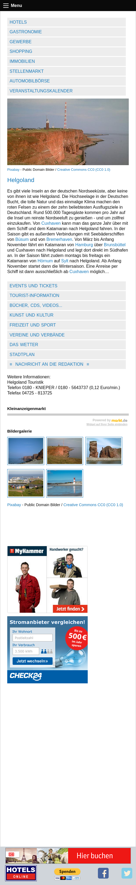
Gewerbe (21, 41)
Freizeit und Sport (33, 325)
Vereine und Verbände (37, 335)
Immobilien (22, 61)
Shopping (21, 51)
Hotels (18, 22)
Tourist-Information (34, 295)
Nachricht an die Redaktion (49, 364)
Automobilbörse (30, 81)
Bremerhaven (59, 239)
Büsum (22, 239)
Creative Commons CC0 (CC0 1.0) (83, 170)
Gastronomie (26, 32)
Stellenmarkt (27, 71)
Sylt (64, 261)
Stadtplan (22, 354)
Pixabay (13, 170)
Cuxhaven (51, 223)
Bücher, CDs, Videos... (36, 305)
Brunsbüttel (115, 244)
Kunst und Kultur (32, 315)
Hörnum (45, 261)
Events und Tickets (33, 286)
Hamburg (84, 244)
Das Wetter (24, 344)
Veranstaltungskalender (41, 91)
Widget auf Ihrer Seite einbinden (106, 424)
